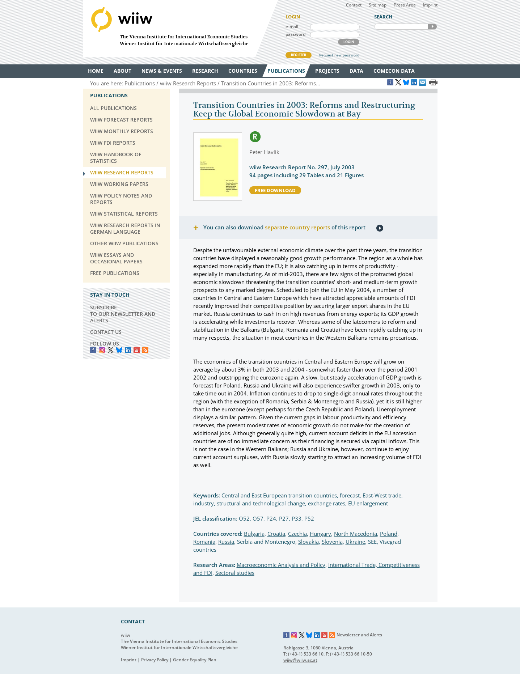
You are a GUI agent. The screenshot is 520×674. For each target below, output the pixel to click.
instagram (102, 350)
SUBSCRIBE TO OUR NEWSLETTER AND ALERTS (122, 314)
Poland (388, 533)
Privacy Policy (154, 660)
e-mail (292, 27)
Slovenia (332, 541)
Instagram (294, 635)
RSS (145, 350)
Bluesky (119, 350)
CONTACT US (106, 331)
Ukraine (355, 541)
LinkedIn (128, 350)
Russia (226, 541)
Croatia (276, 533)
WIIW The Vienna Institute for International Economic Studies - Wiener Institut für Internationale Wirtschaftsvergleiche (180, 28)
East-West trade (382, 495)
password (295, 34)
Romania (204, 541)
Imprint (430, 5)
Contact (354, 5)
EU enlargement (368, 503)
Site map (377, 5)
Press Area (405, 5)
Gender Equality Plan (194, 660)
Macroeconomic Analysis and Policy (281, 564)
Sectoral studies (234, 572)
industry (203, 503)
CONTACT (133, 621)
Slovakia (308, 541)
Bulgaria (254, 533)
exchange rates (326, 503)
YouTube (137, 350)
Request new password (339, 55)
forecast (350, 495)
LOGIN (348, 41)
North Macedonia (355, 533)
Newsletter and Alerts (359, 635)
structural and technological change (261, 503)
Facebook (93, 350)
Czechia (297, 533)
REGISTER (298, 54)
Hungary (320, 533)
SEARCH (432, 26)
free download (275, 190)
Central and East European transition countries (279, 495)
